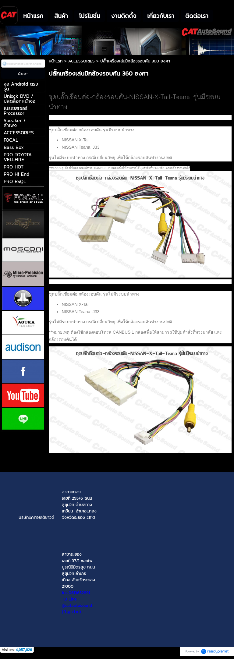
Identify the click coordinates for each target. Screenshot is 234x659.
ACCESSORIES (81, 61)
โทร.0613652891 (76, 593)
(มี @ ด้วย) (78, 608)
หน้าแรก (56, 61)
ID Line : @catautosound (77, 602)
